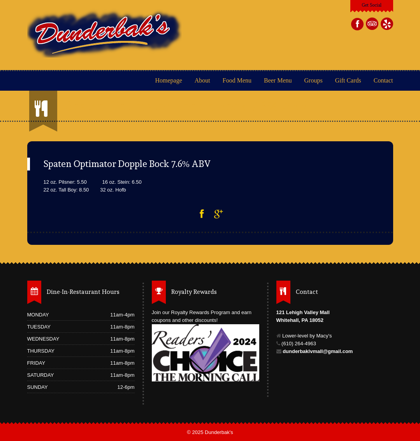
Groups (313, 80)
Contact (383, 80)
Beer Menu (278, 80)
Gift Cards (348, 80)
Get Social (371, 5)
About (202, 80)
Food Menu (237, 80)
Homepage (168, 80)
